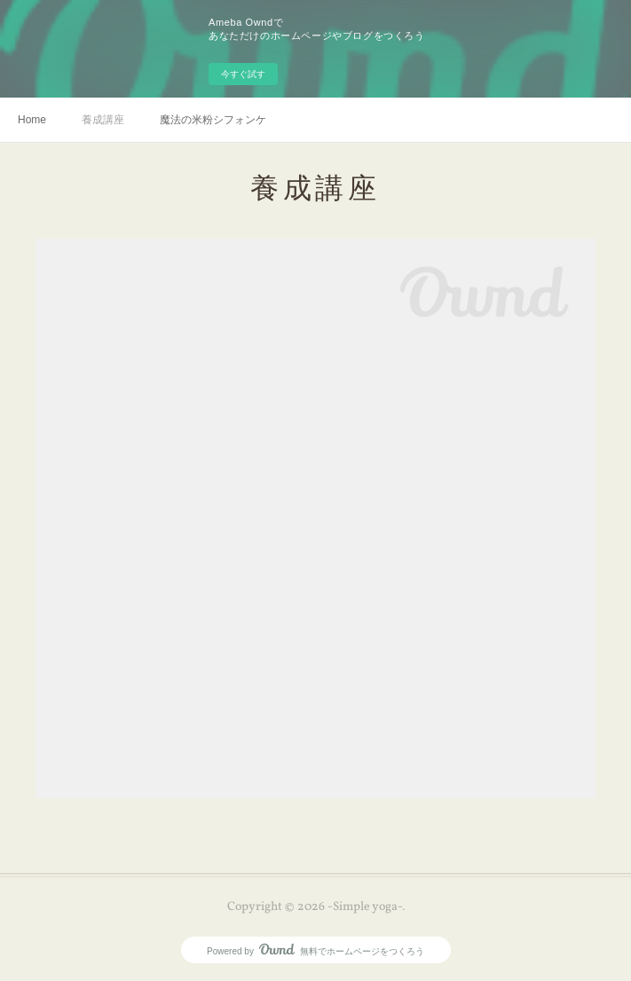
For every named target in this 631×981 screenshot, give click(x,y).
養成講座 (103, 120)
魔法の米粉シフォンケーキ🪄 (213, 120)
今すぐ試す (243, 74)
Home (32, 120)
